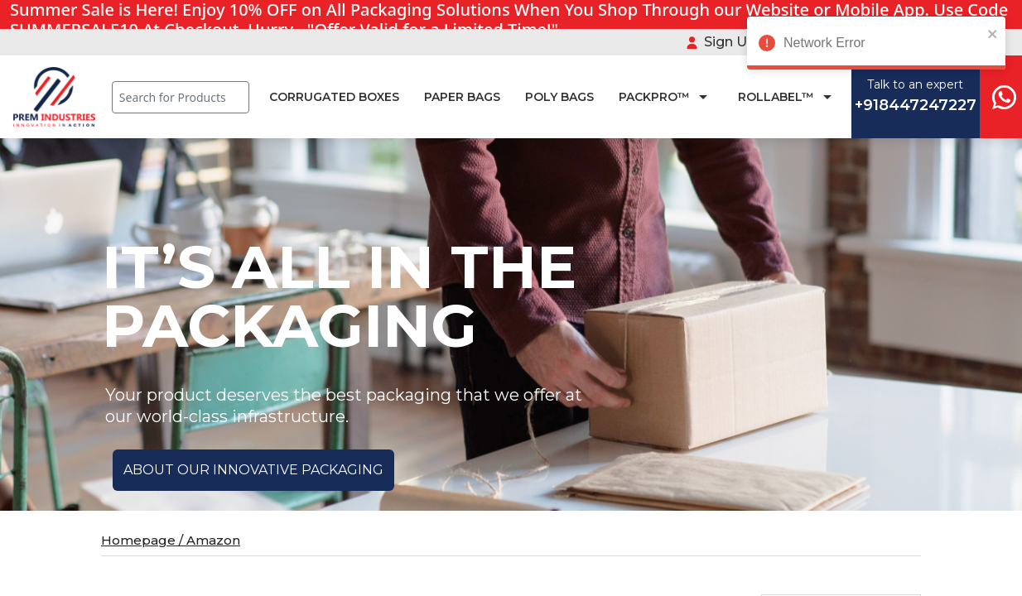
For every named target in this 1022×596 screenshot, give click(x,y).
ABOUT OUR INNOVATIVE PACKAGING (253, 470)
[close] (976, 33)
